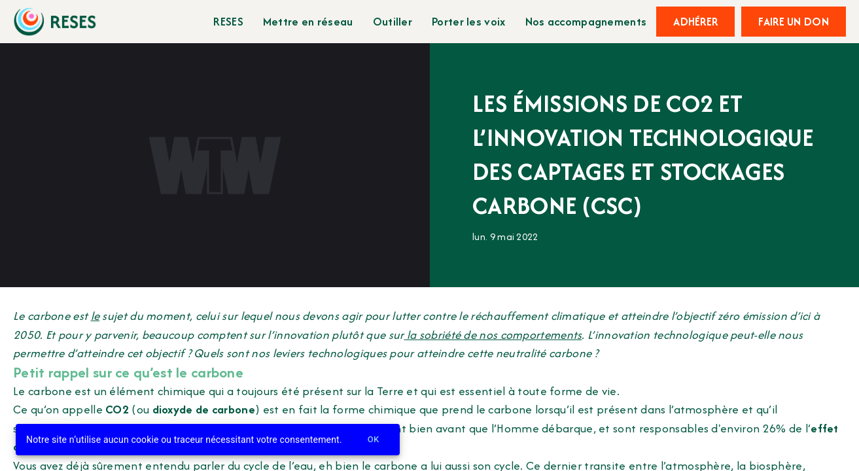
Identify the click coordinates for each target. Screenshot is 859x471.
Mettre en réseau (308, 21)
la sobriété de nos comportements (493, 334)
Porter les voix (469, 21)
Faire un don (793, 21)
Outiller (392, 21)
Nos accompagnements (586, 21)
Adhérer (695, 21)
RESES (228, 21)
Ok (373, 440)
